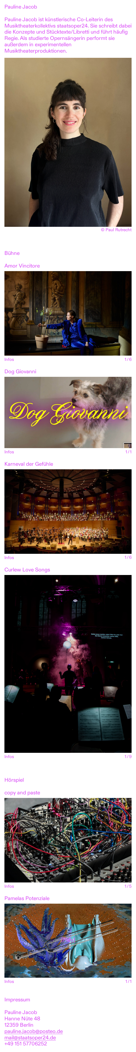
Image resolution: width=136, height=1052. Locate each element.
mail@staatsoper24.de (30, 1038)
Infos (9, 360)
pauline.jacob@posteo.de (33, 1031)
